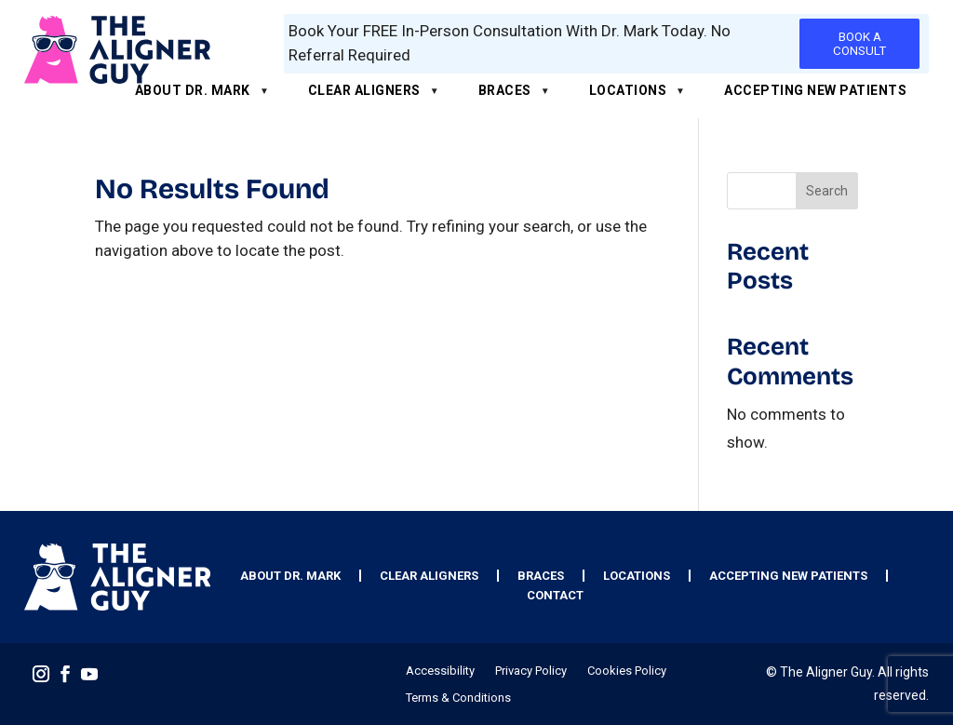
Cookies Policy (626, 671)
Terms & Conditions (458, 698)
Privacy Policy (531, 671)
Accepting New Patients (815, 90)
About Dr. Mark (192, 90)
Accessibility (440, 671)
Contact (555, 595)
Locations (628, 90)
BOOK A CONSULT (859, 44)
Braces (504, 90)
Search (827, 190)
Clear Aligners (364, 90)
